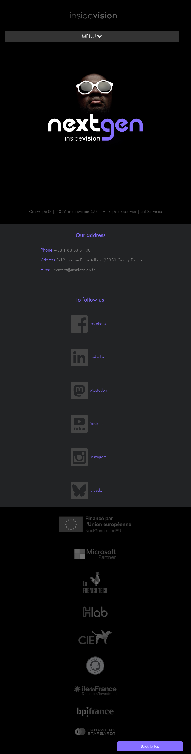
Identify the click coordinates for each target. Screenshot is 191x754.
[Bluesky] (91, 498)
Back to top (150, 746)
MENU (92, 36)
